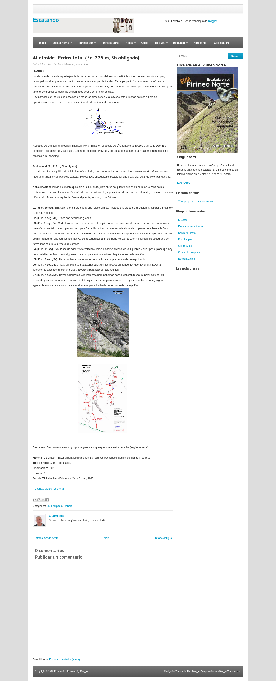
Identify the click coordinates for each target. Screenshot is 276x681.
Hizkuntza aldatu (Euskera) (48, 488)
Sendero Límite (187, 232)
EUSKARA (183, 182)
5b (48, 506)
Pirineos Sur (85, 44)
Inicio (42, 42)
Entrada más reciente (46, 538)
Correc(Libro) (222, 42)
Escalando (46, 20)
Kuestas (182, 220)
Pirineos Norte (110, 42)
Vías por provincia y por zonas (195, 201)
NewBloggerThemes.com (228, 671)
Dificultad (179, 44)
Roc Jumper (185, 239)
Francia (67, 506)
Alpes (129, 44)
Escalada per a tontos (190, 226)
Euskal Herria (60, 44)
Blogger (212, 21)
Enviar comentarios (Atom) (64, 659)
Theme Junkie (182, 671)
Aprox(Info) (200, 42)
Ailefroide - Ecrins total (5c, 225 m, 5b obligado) (86, 57)
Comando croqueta (189, 252)
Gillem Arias (185, 245)
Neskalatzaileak (187, 258)
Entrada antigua (163, 538)
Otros (144, 42)
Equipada (56, 506)
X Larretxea (56, 515)
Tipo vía (159, 44)
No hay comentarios (79, 64)
